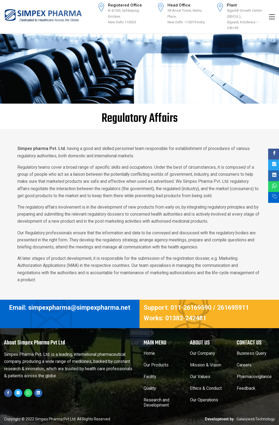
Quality (150, 388)
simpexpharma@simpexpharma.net (79, 307)
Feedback (246, 388)
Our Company (202, 353)
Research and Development (156, 403)
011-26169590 (190, 307)
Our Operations (204, 400)
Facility (150, 376)
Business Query (251, 353)
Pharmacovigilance (254, 376)
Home (149, 353)
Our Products (156, 365)
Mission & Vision (205, 365)
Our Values (200, 376)
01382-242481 (185, 318)
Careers (244, 365)
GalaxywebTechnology (255, 419)
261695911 (233, 307)
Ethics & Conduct (206, 388)
